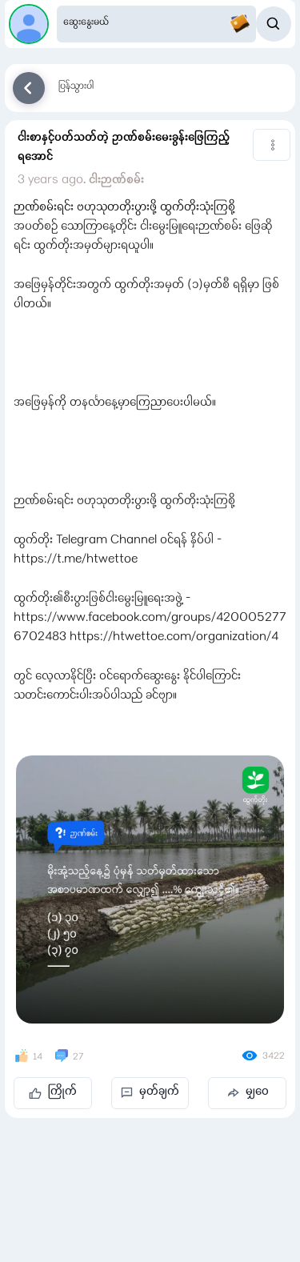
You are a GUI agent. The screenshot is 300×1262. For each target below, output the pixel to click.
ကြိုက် (53, 1092)
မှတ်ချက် (150, 1092)
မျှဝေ (247, 1092)
